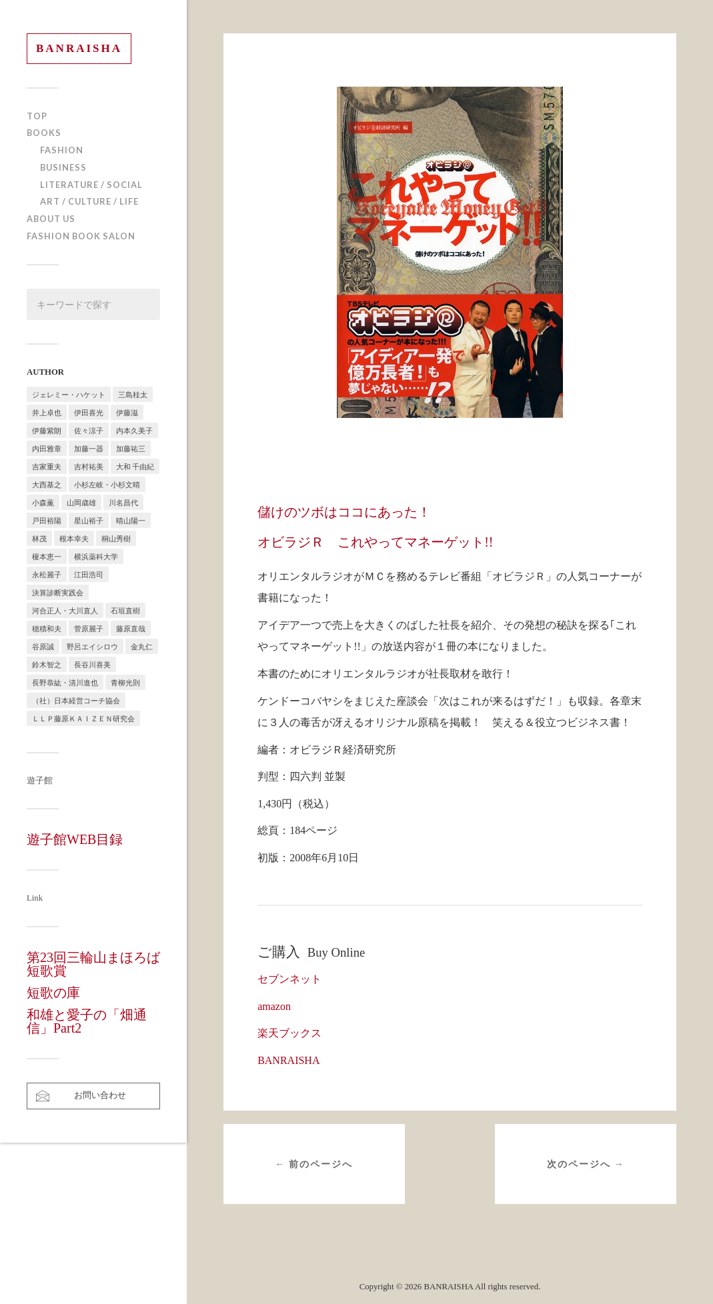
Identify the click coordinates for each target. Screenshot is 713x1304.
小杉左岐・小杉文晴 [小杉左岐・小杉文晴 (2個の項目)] (107, 484)
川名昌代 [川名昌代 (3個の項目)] (123, 502)
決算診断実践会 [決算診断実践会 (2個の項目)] (57, 592)
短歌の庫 (53, 992)
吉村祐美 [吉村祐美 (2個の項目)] (88, 466)
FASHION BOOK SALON (81, 236)
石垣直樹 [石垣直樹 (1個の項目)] (125, 610)
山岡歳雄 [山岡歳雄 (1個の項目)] (81, 502)
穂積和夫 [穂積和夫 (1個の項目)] (46, 628)
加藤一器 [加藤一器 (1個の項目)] (88, 448)
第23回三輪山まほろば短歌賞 (93, 964)
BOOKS (44, 132)
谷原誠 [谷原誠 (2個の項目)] (43, 646)
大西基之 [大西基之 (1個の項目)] (46, 484)
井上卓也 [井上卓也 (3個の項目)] (46, 412)
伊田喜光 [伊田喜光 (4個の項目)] (88, 412)
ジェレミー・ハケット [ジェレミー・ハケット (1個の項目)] (68, 394)
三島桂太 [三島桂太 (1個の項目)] (132, 394)
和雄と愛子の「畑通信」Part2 (87, 1021)
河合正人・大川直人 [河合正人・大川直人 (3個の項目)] (65, 610)
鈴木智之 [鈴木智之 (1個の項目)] (46, 664)
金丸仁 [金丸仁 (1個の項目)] (142, 646)
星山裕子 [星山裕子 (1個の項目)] (88, 520)
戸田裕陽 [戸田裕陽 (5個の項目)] (46, 520)
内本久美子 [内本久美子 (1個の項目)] (134, 430)
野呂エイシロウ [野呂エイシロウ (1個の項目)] (92, 646)
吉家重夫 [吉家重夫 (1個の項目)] (46, 466)
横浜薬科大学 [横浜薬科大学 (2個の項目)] (96, 556)
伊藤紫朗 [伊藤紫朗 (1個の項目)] (46, 430)
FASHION (61, 150)
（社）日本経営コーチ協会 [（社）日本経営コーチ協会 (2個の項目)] (76, 700)
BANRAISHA (79, 48)
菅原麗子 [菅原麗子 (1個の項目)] (88, 628)
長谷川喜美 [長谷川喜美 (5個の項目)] (92, 664)
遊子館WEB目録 (75, 839)
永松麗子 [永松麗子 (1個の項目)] (46, 574)
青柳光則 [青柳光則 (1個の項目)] (125, 682)
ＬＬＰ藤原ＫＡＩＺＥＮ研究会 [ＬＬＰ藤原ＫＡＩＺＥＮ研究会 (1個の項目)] (83, 718)
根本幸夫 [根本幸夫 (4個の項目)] (74, 538)
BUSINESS (63, 167)
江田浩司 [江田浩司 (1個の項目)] (88, 574)
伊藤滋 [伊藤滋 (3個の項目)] (127, 412)
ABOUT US (51, 218)
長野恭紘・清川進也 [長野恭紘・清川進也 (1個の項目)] (65, 682)
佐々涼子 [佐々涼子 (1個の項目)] (88, 430)
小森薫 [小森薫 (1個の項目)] (43, 502)
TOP (37, 116)
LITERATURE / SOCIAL (91, 184)
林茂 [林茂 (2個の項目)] (39, 538)
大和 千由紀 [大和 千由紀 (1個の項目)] (135, 466)
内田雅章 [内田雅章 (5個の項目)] (46, 448)
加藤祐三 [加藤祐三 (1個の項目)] (130, 448)
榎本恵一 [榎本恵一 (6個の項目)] (46, 556)
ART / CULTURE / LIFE (89, 201)
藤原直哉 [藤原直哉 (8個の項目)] (130, 628)
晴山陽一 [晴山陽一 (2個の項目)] (130, 520)
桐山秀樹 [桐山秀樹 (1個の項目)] (116, 538)
